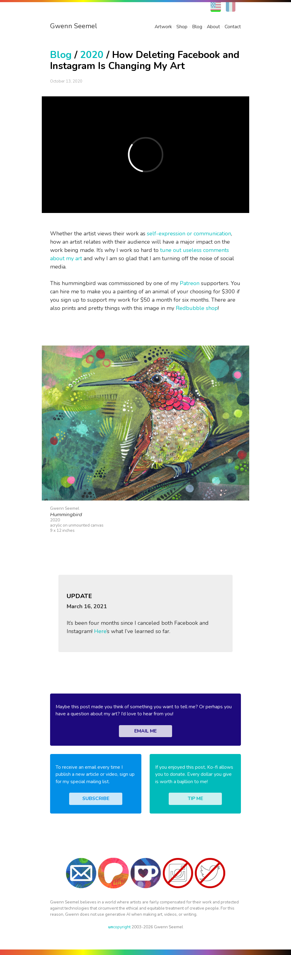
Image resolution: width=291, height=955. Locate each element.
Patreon (189, 283)
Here (100, 631)
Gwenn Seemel (73, 26)
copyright (119, 927)
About (213, 26)
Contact (233, 26)
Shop (181, 26)
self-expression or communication (189, 233)
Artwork (163, 26)
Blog (197, 26)
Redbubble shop (197, 308)
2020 (92, 54)
